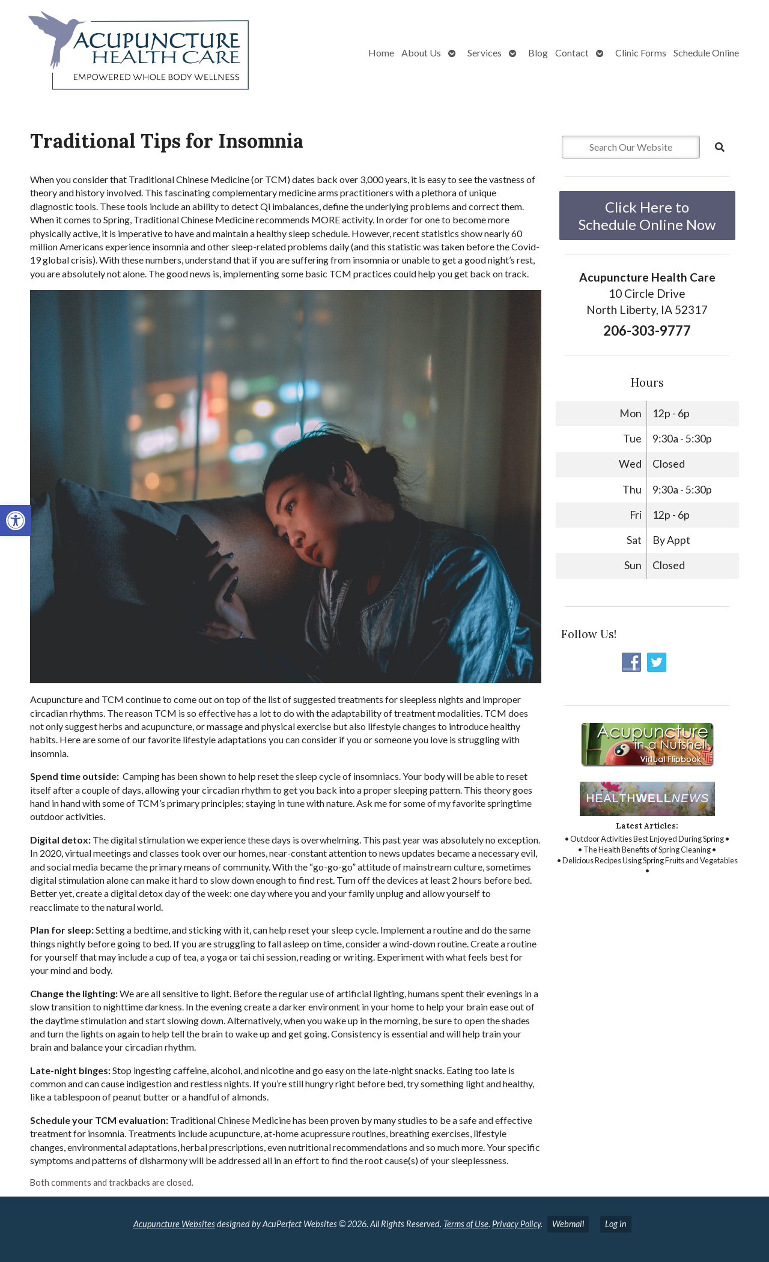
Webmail (568, 1224)
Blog (538, 52)
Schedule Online (706, 52)
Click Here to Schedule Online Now (647, 215)
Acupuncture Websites (174, 1224)
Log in (616, 1224)
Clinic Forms (640, 52)
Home (381, 52)
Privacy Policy (516, 1224)
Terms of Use (465, 1224)
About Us (421, 52)
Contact (572, 52)
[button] (15, 520)
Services (484, 52)
